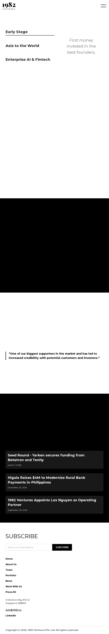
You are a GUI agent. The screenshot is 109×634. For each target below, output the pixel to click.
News (9, 581)
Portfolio (11, 575)
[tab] (30, 32)
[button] (101, 6)
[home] (9, 6)
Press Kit (11, 592)
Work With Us (14, 586)
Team (9, 570)
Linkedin (11, 615)
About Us (11, 564)
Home (9, 558)
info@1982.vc (14, 610)
